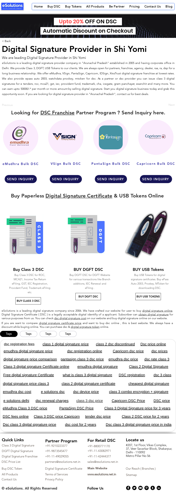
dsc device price (86, 392)
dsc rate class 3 (156, 359)
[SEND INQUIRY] (21, 179)
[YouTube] (140, 488)
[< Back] (7, 41)
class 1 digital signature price (66, 344)
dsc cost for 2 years (80, 425)
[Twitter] (134, 488)
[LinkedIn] (159, 488)
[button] (53, 6)
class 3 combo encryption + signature (138, 392)
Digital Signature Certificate (78, 196)
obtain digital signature (153, 314)
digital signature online (157, 310)
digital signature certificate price (60, 323)
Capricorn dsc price (128, 351)
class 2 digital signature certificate (88, 384)
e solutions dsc (53, 392)
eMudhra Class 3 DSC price (25, 408)
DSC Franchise (57, 113)
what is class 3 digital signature (87, 375)
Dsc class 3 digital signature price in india (139, 425)
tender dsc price (98, 416)
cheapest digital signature (148, 384)
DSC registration (132, 375)
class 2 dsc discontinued (115, 344)
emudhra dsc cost (17, 392)
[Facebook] (128, 488)
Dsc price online (153, 344)
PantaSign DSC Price (76, 408)
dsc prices (159, 351)
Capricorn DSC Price (128, 401)
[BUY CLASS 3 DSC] (28, 300)
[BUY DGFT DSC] (88, 296)
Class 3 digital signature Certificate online (36, 367)
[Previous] (8, 105)
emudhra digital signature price (28, 351)
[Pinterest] (146, 488)
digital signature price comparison (30, 359)
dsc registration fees (19, 344)
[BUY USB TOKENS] (148, 296)
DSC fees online (16, 416)
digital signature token (85, 327)
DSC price (162, 401)
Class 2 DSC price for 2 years (145, 416)
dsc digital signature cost (70, 318)
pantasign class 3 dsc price (82, 359)
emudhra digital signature (97, 367)
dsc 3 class (162, 375)
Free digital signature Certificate (28, 375)
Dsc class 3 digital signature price (29, 425)
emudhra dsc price (123, 359)
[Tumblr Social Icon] (152, 488)
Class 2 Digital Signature (148, 367)
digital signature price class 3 (26, 384)
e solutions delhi (16, 401)
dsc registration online (84, 351)
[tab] (9, 334)
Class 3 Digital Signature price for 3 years (137, 408)
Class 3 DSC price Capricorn (57, 416)
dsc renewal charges (52, 401)
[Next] (170, 104)
